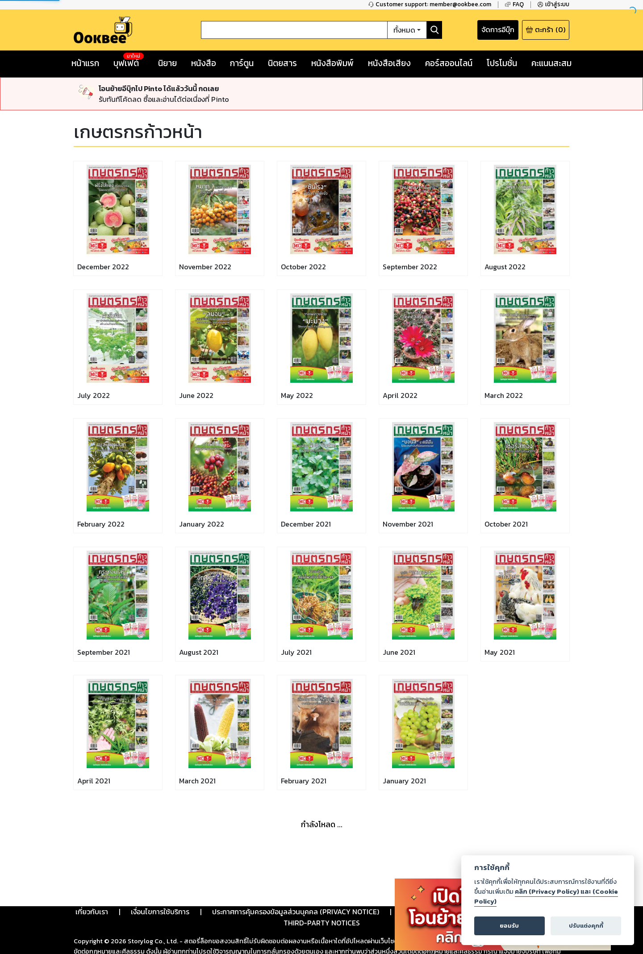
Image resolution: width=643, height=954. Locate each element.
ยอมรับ (509, 925)
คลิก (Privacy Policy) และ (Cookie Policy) (546, 896)
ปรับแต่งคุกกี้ (586, 925)
